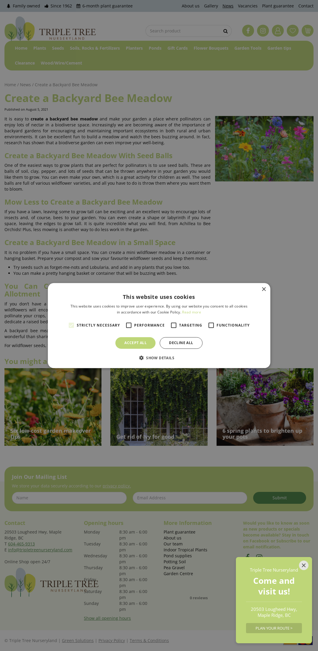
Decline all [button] (181, 342)
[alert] (159, 325)
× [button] (263, 289)
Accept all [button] (135, 342)
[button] (159, 358)
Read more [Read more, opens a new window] (191, 312)
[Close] (303, 565)
